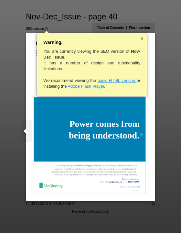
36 (60, 203)
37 (64, 203)
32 (42, 203)
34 (51, 203)
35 (55, 203)
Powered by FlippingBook (90, 211)
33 (46, 203)
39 (73, 203)
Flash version (139, 27)
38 (69, 203)
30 (33, 203)
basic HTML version (117, 80)
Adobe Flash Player (86, 86)
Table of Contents (110, 27)
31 (37, 203)
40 (153, 204)
